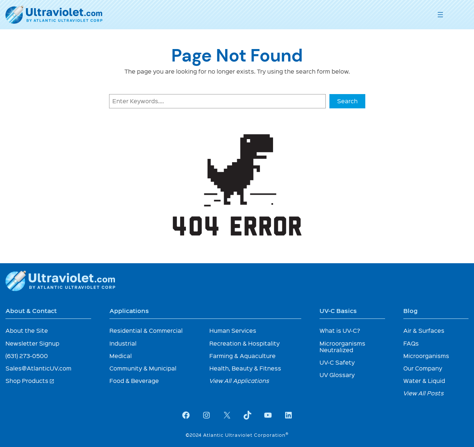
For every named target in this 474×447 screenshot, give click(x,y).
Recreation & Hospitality (244, 343)
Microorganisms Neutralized (342, 346)
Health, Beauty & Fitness (245, 368)
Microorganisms (426, 356)
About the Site (26, 330)
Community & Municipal (142, 368)
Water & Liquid (424, 380)
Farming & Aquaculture (242, 356)
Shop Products (30, 380)
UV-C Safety (337, 362)
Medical (120, 356)
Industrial (123, 343)
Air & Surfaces (423, 330)
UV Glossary (337, 375)
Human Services (232, 330)
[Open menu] (440, 14)
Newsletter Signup (32, 343)
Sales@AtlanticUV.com (38, 368)
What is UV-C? (340, 330)
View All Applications (239, 380)
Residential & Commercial (146, 330)
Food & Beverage (134, 380)
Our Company (422, 368)
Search (347, 101)
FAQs (411, 343)
